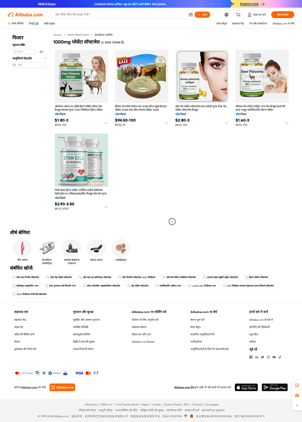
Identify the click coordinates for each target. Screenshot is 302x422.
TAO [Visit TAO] (186, 404)
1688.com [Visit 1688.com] (106, 404)
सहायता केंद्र (20, 319)
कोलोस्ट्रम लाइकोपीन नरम (25, 285)
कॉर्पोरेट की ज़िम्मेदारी (259, 327)
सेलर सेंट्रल (195, 327)
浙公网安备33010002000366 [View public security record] (214, 416)
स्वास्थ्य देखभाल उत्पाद (78, 34)
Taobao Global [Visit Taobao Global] (172, 404)
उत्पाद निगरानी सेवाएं (83, 349)
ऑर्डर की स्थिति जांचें (24, 334)
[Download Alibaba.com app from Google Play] (275, 387)
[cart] (239, 15)
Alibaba (57, 34)
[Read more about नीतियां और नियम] (86, 410)
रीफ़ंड (17, 341)
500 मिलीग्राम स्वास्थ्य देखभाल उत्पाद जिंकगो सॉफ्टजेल (248, 285)
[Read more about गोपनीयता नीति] (173, 410)
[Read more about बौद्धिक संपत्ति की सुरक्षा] (151, 410)
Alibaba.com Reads (143, 341)
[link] (297, 385)
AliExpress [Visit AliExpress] (91, 404)
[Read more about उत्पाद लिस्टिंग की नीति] (125, 410)
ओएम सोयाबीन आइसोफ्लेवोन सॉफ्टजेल (101, 285)
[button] (190, 14)
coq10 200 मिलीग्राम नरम (202, 285)
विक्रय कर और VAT (141, 334)
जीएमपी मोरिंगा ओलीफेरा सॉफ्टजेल (179, 277)
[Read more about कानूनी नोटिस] (104, 410)
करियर (252, 341)
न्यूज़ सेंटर (253, 334)
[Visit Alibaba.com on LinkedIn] (256, 357)
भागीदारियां (196, 341)
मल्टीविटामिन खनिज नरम (168, 285)
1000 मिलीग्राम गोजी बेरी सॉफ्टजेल (29, 294)
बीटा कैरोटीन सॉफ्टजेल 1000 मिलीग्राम (136, 277)
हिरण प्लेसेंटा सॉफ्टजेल (256, 277)
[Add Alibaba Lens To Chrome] (62, 387)
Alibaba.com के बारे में (261, 319)
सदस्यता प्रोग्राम (139, 327)
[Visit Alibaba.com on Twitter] (262, 357)
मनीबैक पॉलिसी (80, 327)
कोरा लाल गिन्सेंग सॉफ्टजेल (26, 277)
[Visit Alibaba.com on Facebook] (251, 357)
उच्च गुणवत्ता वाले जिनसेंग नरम (60, 285)
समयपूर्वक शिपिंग (81, 334)
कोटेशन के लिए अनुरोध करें (145, 319)
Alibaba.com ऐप (184, 387)
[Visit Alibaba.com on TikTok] (280, 357)
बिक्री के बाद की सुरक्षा (84, 341)
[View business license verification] (186, 416)
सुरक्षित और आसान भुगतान (86, 319)
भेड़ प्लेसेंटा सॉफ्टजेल (137, 285)
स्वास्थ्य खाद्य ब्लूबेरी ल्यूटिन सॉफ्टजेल (220, 277)
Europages (212, 404)
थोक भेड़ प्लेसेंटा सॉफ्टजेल (59, 277)
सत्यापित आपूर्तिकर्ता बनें (202, 334)
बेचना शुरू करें (197, 319)
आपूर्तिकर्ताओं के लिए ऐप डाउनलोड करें (209, 349)
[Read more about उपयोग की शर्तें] (191, 410)
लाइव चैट (18, 327)
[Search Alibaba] (120, 15)
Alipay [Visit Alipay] (145, 404)
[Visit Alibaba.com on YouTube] (274, 357)
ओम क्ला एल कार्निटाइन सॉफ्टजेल (95, 277)
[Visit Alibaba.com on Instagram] (268, 357)
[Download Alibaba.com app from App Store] (246, 387)
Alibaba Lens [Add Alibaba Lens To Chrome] (29, 387)
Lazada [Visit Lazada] (156, 404)
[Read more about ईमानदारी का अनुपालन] (212, 410)
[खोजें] (202, 15)
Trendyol (197, 404)
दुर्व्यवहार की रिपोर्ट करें (25, 349)
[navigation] (29, 129)
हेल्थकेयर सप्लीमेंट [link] (104, 34)
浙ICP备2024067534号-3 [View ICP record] (249, 416)
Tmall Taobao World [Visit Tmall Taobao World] (126, 404)
